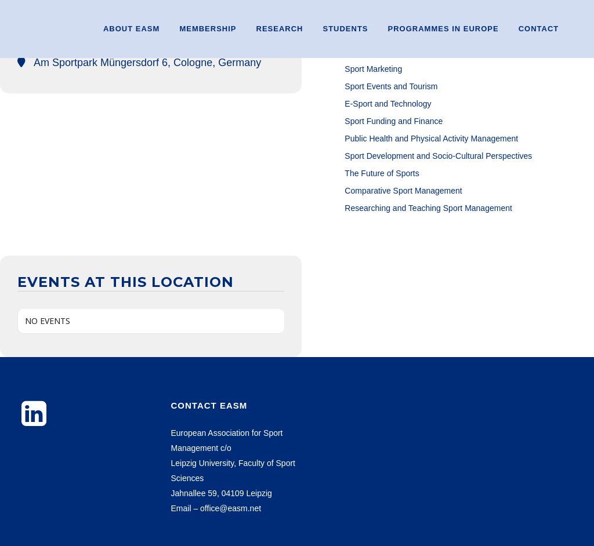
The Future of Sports (382, 173)
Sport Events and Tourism (391, 86)
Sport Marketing (373, 69)
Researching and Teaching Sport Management (428, 208)
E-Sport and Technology (388, 103)
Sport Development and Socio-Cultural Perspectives (438, 156)
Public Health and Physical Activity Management (431, 138)
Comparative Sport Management (403, 190)
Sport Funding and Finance (394, 121)
